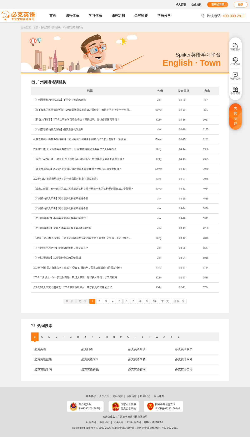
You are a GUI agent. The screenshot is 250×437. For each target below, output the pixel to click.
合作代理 (104, 396)
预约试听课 (217, 4)
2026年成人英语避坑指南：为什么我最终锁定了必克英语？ (66, 178)
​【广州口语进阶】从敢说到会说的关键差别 (57, 257)
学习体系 (95, 15)
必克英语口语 (183, 369)
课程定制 (118, 15)
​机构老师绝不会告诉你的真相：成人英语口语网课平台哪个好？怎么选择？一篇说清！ (80, 139)
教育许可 (105, 422)
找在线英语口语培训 (122, 427)
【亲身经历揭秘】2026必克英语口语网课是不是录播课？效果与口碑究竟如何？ (77, 168)
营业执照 (118, 422)
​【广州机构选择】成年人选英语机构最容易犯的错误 (62, 228)
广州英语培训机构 (73, 27)
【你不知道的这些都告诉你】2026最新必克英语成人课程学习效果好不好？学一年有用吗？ (83, 109)
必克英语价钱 (90, 369)
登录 (240, 4)
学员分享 (164, 15)
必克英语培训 (137, 349)
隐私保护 (118, 396)
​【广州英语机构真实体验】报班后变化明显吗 (58, 129)
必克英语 (40, 349)
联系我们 (145, 396)
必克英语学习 (90, 359)
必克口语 (87, 349)
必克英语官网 (137, 369)
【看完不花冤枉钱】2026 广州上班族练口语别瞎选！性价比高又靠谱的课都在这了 (79, 159)
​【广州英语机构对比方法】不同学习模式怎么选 (59, 99)
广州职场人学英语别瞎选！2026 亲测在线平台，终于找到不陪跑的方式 (72, 287)
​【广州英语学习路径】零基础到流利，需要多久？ (60, 247)
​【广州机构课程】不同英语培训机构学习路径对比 (60, 218)
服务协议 (91, 396)
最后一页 (179, 301)
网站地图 (159, 396)
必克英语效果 (43, 359)
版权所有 (131, 396)
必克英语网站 (183, 359)
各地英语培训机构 (51, 27)
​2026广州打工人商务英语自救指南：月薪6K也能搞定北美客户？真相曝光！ (75, 149)
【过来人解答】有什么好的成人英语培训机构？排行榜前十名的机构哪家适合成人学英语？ (83, 188)
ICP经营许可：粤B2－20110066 (145, 422)
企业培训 (196, 4)
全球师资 (141, 15)
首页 (52, 15)
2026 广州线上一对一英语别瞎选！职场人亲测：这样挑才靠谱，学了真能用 (75, 277)
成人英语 (181, 4)
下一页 (165, 301)
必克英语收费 (183, 349)
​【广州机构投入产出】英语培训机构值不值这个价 (60, 198)
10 (154, 301)
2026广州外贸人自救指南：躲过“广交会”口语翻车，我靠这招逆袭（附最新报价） (78, 267)
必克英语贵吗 (43, 369)
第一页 (69, 301)
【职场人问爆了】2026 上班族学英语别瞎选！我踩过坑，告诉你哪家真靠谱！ (76, 119)
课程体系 (72, 15)
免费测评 (235, 116)
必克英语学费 (137, 359)
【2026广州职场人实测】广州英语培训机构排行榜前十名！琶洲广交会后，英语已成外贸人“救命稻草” (83, 237)
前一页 (82, 301)
